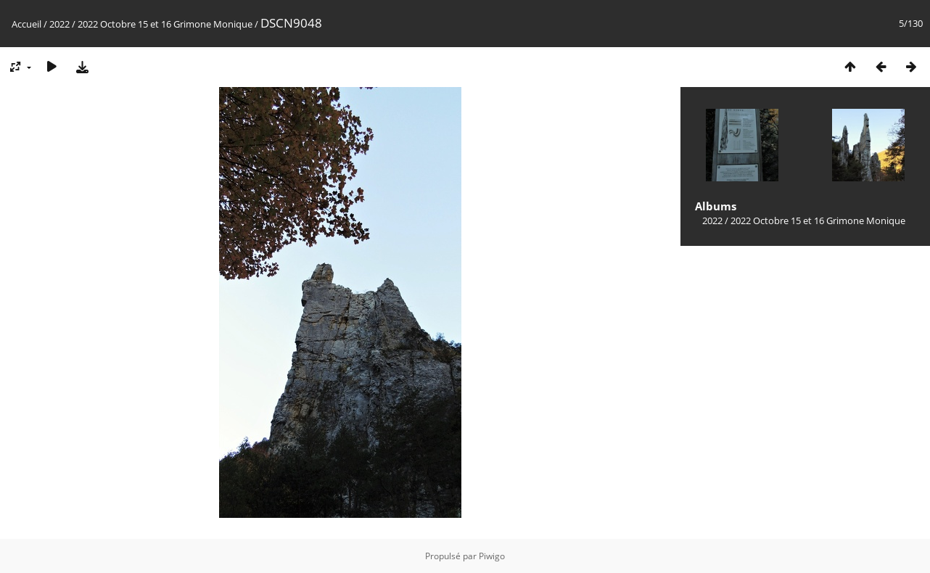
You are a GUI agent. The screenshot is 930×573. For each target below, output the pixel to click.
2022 (59, 23)
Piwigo (492, 556)
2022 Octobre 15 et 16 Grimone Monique (165, 23)
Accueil (26, 23)
